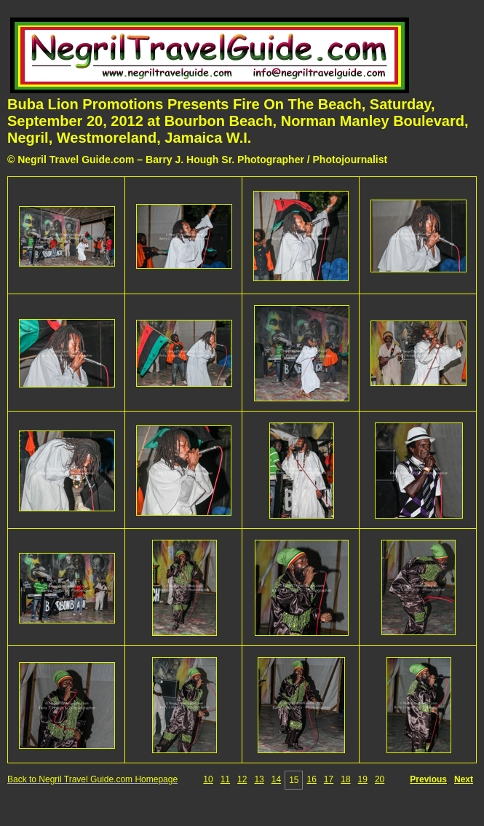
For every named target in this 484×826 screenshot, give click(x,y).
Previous (428, 779)
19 (363, 779)
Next (463, 779)
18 (345, 779)
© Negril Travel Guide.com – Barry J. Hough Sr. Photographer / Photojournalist (197, 159)
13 (258, 779)
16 (311, 779)
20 (379, 779)
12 (242, 779)
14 (276, 779)
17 (328, 779)
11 (225, 779)
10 (208, 779)
